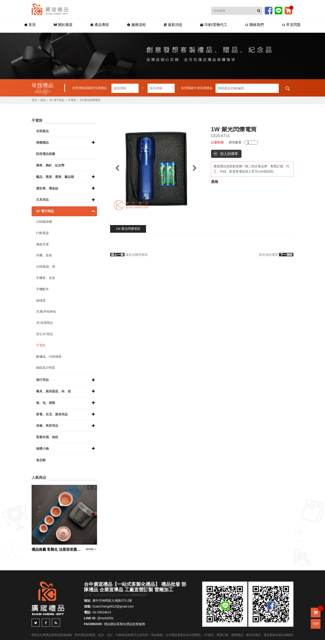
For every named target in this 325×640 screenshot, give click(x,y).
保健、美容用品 (47, 425)
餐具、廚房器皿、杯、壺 (53, 391)
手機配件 (42, 289)
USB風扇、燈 (45, 266)
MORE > (91, 549)
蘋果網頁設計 (139, 595)
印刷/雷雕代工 (215, 25)
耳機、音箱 (44, 255)
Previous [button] (115, 168)
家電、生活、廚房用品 (52, 414)
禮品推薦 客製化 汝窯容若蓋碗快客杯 (58, 549)
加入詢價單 (229, 154)
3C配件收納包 (46, 311)
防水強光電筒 (276, 254)
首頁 (26, 25)
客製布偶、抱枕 (47, 437)
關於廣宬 (60, 25)
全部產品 (42, 131)
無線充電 (42, 244)
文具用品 (42, 199)
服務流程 (135, 25)
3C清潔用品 (44, 323)
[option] (156, 168)
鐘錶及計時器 (45, 367)
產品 (43, 100)
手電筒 (72, 100)
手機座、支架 (45, 278)
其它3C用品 (44, 334)
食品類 (41, 460)
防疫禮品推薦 (45, 154)
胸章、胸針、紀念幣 (50, 165)
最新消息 (173, 25)
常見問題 (294, 25)
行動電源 (42, 233)
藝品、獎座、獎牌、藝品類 (55, 177)
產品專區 (98, 25)
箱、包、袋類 (45, 403)
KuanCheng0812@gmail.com (113, 606)
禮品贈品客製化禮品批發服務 (124, 624)
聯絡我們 (257, 25)
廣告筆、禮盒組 (47, 188)
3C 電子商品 (57, 100)
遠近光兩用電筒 (129, 254)
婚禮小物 (42, 448)
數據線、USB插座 (49, 356)
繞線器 (41, 300)
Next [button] (197, 168)
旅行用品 (42, 380)
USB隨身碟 (44, 221)
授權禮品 (42, 142)
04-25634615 (102, 612)
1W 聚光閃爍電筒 (128, 228)
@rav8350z (105, 618)
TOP (315, 624)
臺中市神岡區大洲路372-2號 (112, 600)
